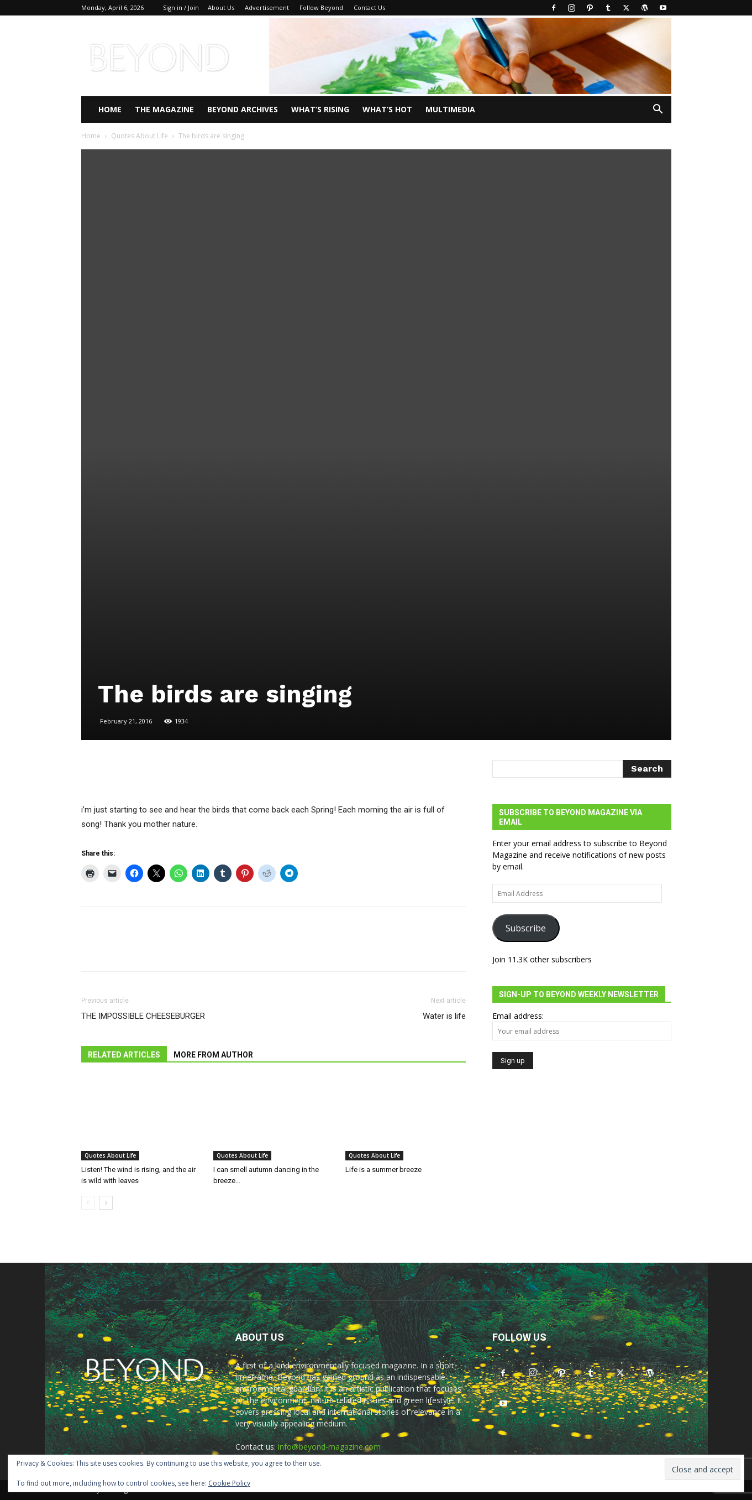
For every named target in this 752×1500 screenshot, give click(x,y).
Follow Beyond (321, 7)
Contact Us (369, 7)
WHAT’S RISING (320, 109)
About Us (221, 7)
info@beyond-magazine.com (329, 1446)
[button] (658, 110)
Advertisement (267, 7)
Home (110, 109)
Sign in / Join (181, 7)
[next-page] (106, 1203)
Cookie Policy (229, 1483)
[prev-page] (88, 1203)
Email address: (518, 1016)
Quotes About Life (139, 135)
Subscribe (526, 928)
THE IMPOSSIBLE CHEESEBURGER (143, 1016)
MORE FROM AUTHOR (213, 1054)
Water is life (444, 1016)
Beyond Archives (242, 109)
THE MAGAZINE (164, 109)
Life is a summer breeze (383, 1169)
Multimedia (450, 109)
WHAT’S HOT (387, 109)
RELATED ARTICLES (124, 1054)
